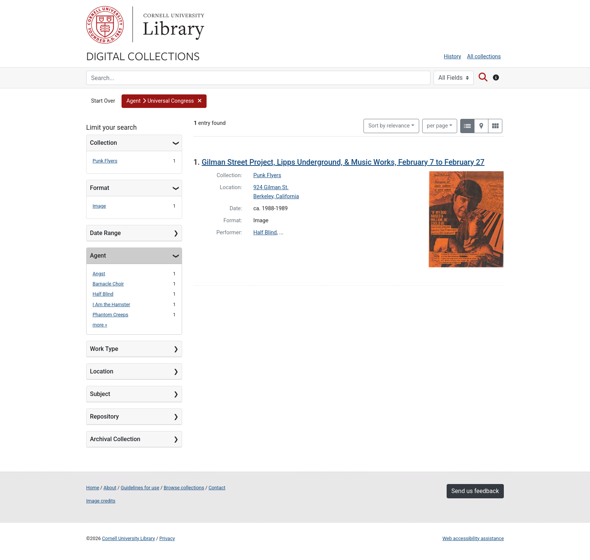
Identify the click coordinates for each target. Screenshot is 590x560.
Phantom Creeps (110, 314)
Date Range (105, 233)
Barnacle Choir (108, 284)
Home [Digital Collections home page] (92, 487)
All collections (484, 56)
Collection (103, 142)
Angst (99, 273)
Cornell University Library (128, 538)
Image (99, 206)
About (109, 487)
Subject (100, 394)
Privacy (167, 538)
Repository (104, 416)
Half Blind (103, 294)
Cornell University (105, 25)
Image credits (101, 501)
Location (101, 371)
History (452, 56)
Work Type (104, 348)
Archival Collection (115, 439)
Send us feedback (475, 491)
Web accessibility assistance (473, 538)
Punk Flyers (105, 161)
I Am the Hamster (111, 304)
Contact (216, 487)
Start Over (103, 101)
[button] (164, 101)
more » (100, 325)
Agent (98, 255)
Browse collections (184, 487)
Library (173, 25)
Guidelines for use (140, 487)
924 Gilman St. (271, 187)
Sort (389, 126)
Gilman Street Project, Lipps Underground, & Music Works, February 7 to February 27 (343, 162)
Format (99, 187)
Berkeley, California (276, 196)
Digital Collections (143, 56)
